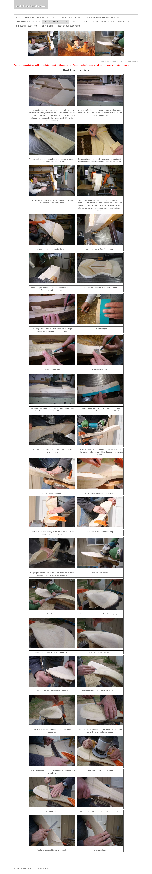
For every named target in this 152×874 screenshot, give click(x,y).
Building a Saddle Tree (55, 22)
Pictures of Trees (45, 17)
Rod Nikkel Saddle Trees (31, 6)
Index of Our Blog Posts (68, 26)
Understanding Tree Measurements (103, 17)
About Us (29, 17)
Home (19, 17)
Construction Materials (70, 17)
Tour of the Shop (79, 22)
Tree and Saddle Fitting (27, 22)
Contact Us (123, 22)
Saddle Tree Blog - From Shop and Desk (34, 26)
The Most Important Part (103, 22)
